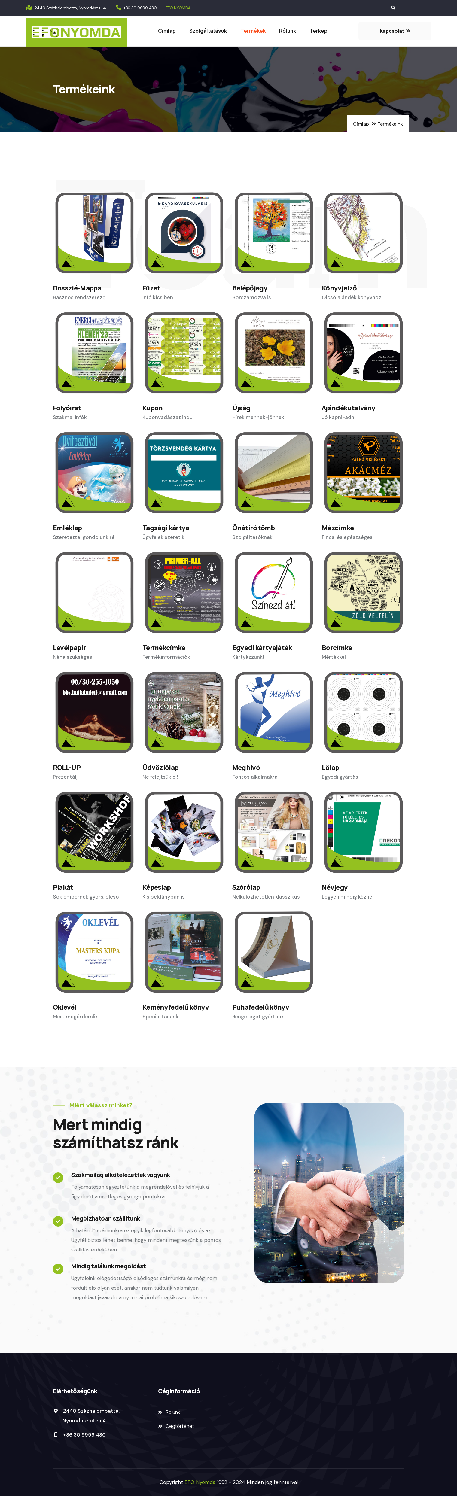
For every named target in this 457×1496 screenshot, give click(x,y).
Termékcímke (163, 647)
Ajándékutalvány (348, 407)
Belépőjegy (249, 288)
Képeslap (156, 887)
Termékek (253, 30)
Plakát (63, 887)
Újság (241, 407)
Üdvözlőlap (160, 767)
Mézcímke (338, 527)
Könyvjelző (339, 288)
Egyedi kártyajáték (262, 647)
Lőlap (330, 767)
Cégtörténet (180, 1426)
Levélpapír (69, 647)
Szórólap (246, 887)
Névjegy (335, 887)
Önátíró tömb (253, 527)
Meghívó (246, 767)
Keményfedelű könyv (175, 1007)
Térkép (318, 30)
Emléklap (67, 527)
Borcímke (337, 647)
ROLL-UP (67, 767)
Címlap (167, 30)
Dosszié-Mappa (77, 288)
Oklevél (64, 1007)
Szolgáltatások (208, 30)
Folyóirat (67, 407)
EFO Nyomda (200, 1482)
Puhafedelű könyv (260, 1007)
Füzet (151, 288)
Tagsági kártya (165, 527)
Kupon (152, 407)
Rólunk (287, 30)
